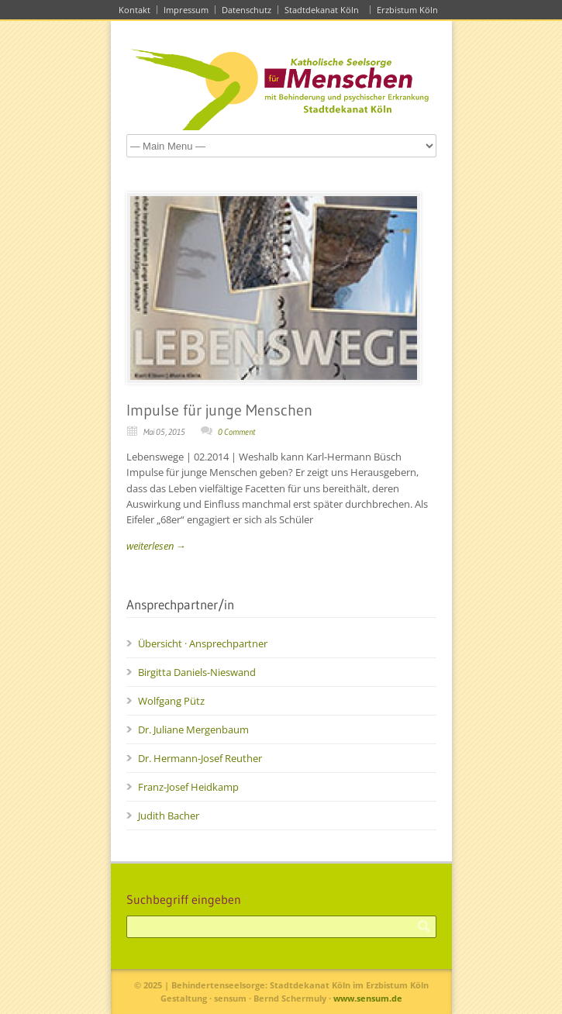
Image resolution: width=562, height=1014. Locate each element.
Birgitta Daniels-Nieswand (197, 672)
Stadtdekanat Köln (324, 9)
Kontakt (134, 9)
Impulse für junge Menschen (219, 410)
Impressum (186, 9)
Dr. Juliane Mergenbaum (193, 729)
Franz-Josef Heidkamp (188, 787)
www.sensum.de (367, 998)
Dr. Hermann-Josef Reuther (200, 758)
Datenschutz (246, 9)
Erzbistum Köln (410, 9)
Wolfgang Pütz (171, 701)
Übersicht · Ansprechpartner (202, 643)
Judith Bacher (168, 816)
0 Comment (236, 431)
